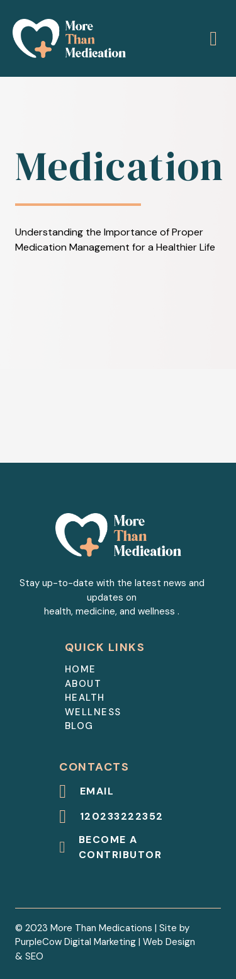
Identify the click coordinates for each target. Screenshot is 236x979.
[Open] (213, 38)
